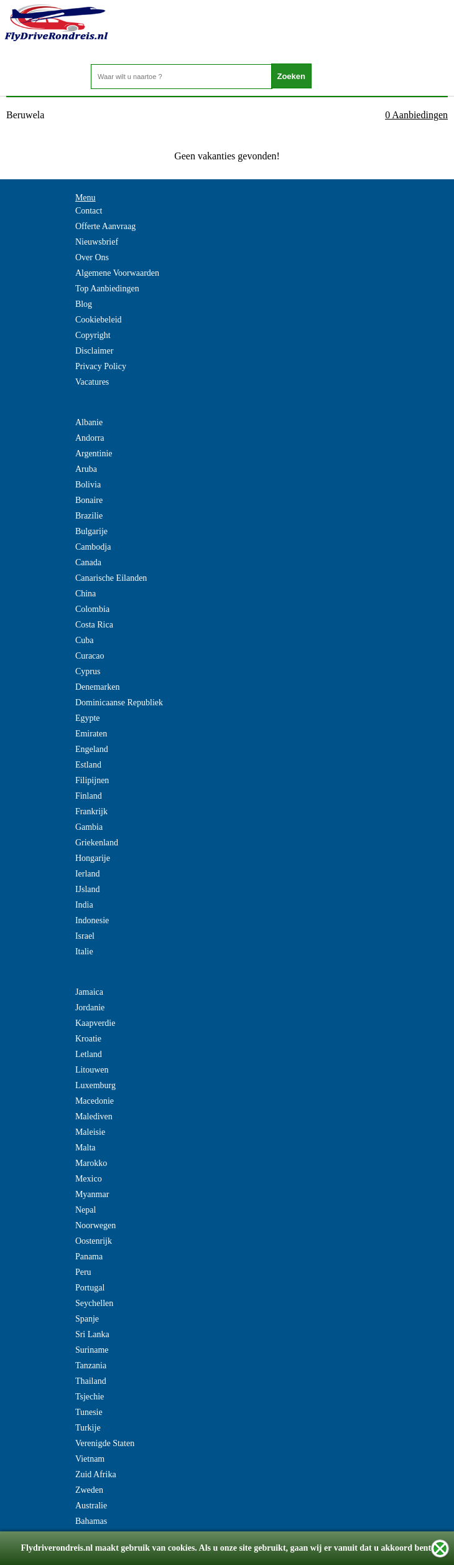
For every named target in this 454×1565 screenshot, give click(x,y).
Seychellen (94, 1303)
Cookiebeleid (98, 319)
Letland (88, 1054)
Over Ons (92, 257)
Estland (88, 764)
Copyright (93, 335)
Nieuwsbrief (96, 242)
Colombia (92, 609)
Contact (89, 210)
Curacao (89, 655)
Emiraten (91, 733)
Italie (84, 951)
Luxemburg (95, 1085)
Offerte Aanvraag (105, 226)
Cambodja (93, 547)
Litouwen (92, 1069)
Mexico (88, 1178)
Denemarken (97, 687)
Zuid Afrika (95, 1474)
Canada (88, 562)
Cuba (84, 640)
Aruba (86, 469)
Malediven (94, 1116)
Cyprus (87, 671)
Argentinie (94, 453)
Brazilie (89, 515)
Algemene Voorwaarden (117, 273)
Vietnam (89, 1459)
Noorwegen (95, 1225)
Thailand (90, 1381)
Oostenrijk (93, 1241)
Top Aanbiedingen (107, 288)
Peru (83, 1272)
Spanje (87, 1318)
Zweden (89, 1490)
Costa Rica (94, 624)
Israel (85, 936)
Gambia (89, 827)
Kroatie (88, 1038)
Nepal (85, 1210)
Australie (91, 1505)
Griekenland (96, 842)
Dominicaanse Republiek (119, 702)
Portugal (89, 1287)
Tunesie (89, 1412)
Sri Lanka (92, 1334)
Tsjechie (89, 1396)
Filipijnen (92, 780)
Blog (83, 304)
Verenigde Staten (104, 1443)
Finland (88, 796)
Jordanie (89, 1007)
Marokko (91, 1163)
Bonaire (89, 500)
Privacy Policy (100, 366)
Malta (85, 1147)
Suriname (92, 1350)
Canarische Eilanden (111, 578)
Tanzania (90, 1365)
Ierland (87, 873)
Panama (89, 1256)
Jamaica (89, 992)
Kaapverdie (95, 1023)
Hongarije (92, 858)
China (85, 593)
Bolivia (88, 484)
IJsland (87, 889)
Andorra (89, 438)
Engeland (91, 749)
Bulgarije (91, 531)
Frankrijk (91, 811)
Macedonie (94, 1101)
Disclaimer (94, 350)
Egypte (87, 718)
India (84, 904)
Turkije (88, 1427)
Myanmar (92, 1194)
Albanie (89, 422)
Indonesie (92, 920)
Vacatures (92, 382)
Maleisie (90, 1132)
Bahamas (91, 1521)
